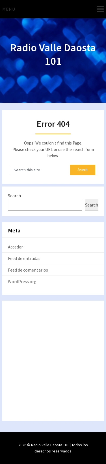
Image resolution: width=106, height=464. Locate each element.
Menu (8, 9)
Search (14, 195)
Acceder (15, 247)
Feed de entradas (24, 258)
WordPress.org (22, 281)
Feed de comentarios (28, 270)
